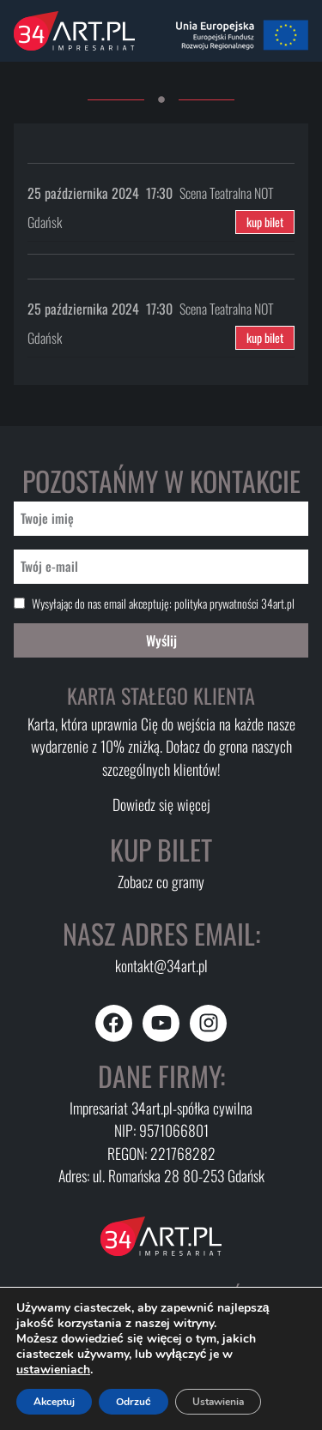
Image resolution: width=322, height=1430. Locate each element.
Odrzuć (133, 1402)
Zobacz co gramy (161, 881)
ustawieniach (53, 1370)
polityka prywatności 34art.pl (234, 603)
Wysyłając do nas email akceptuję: (163, 604)
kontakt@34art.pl (161, 965)
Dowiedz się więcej (161, 804)
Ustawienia (218, 1402)
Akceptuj (54, 1402)
